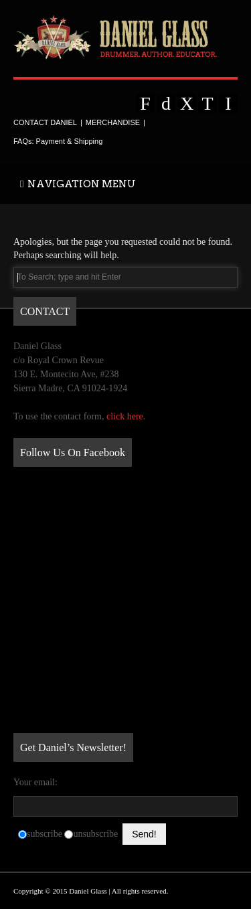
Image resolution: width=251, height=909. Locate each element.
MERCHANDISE (113, 122)
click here (124, 416)
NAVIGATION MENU (78, 184)
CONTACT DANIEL (45, 122)
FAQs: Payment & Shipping (57, 141)
